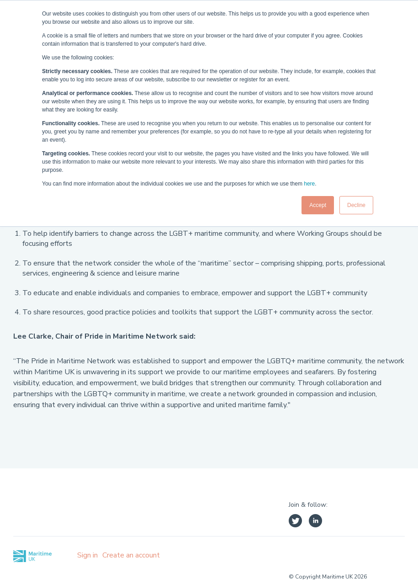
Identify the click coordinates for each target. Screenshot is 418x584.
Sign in (87, 555)
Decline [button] (356, 205)
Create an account (131, 555)
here (309, 184)
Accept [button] (317, 205)
